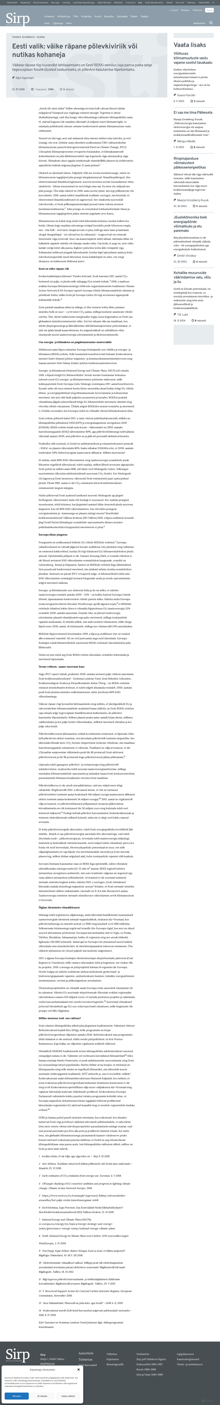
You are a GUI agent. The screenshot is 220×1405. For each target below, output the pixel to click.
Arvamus (49, 16)
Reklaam (185, 10)
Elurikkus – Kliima (33, 37)
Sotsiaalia (122, 16)
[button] (78, 1369)
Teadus (144, 16)
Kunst (98, 16)
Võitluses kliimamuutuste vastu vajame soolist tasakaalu (193, 58)
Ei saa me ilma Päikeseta (193, 113)
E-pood (174, 10)
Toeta (209, 10)
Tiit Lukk (182, 315)
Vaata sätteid (68, 1396)
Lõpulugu (58, 23)
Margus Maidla (186, 141)
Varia (68, 23)
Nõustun (16, 1396)
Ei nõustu (42, 1396)
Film (75, 16)
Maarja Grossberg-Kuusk (193, 200)
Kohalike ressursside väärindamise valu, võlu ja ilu (192, 277)
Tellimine (197, 10)
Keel (47, 23)
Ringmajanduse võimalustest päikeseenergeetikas (190, 163)
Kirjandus (86, 16)
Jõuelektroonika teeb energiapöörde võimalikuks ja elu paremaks (190, 224)
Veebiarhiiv (199, 23)
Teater (134, 16)
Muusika (109, 16)
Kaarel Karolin (186, 95)
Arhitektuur (63, 16)
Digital (208, 1401)
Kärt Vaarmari (25, 78)
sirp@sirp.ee (47, 1363)
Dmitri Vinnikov (186, 256)
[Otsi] (211, 23)
